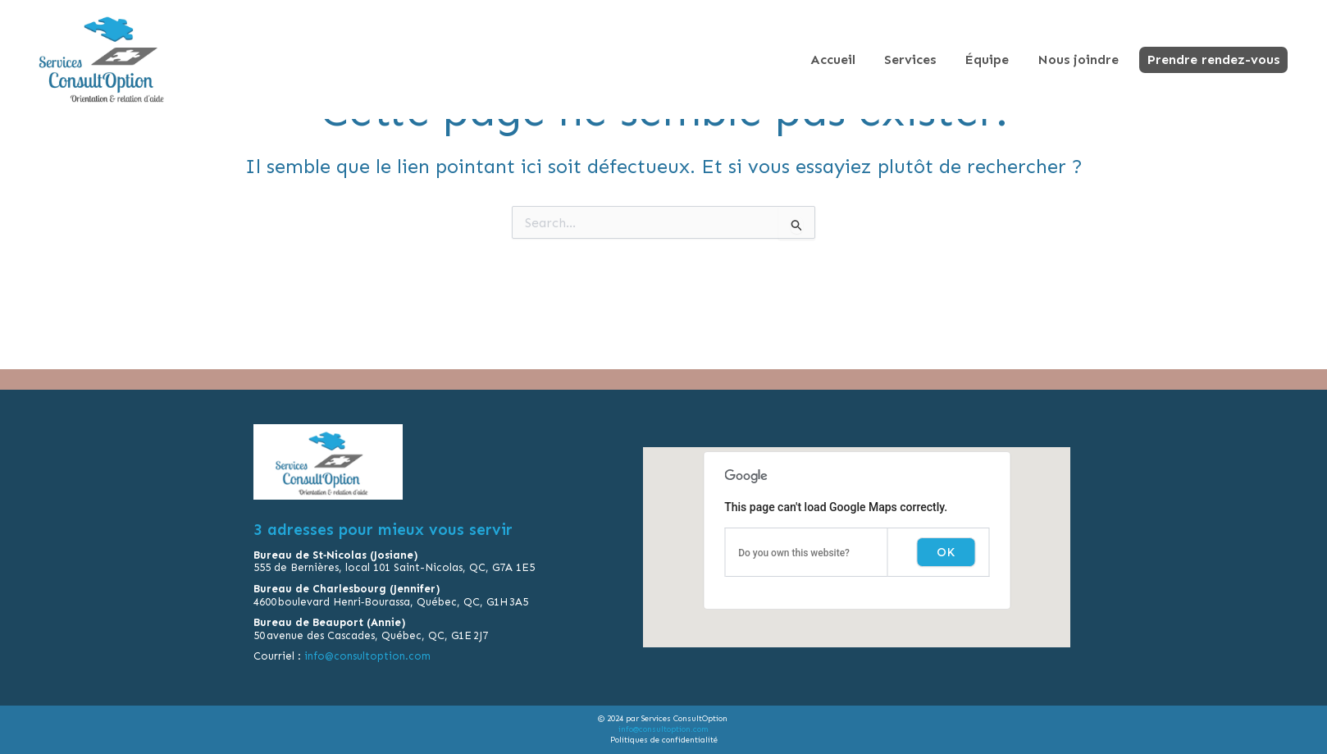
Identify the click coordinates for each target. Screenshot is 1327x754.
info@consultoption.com (368, 659)
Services (910, 59)
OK (946, 555)
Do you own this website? (794, 556)
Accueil (832, 59)
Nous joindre (1078, 59)
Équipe (986, 59)
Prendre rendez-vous (1213, 59)
